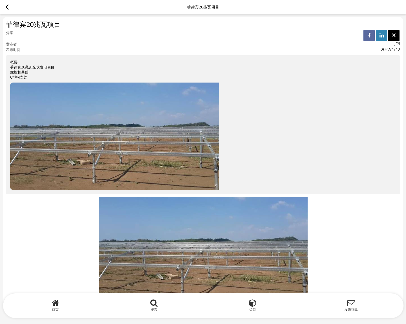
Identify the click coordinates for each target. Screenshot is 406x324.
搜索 (154, 309)
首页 (55, 309)
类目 (252, 309)
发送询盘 (351, 309)
